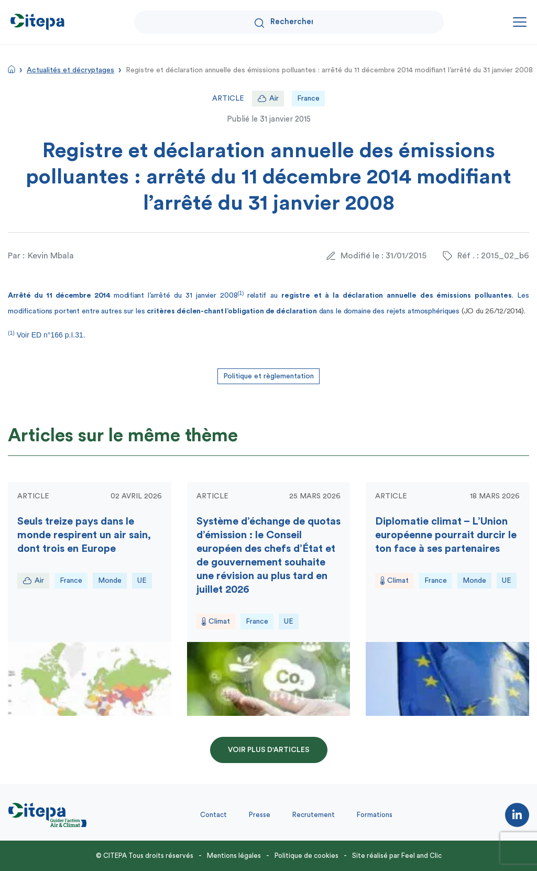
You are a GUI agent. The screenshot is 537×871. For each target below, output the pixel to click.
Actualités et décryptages (70, 70)
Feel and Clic (421, 855)
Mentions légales (234, 855)
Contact (213, 814)
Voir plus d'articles (269, 750)
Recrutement (313, 814)
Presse (259, 814)
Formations (374, 814)
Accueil (11, 69)
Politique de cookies (306, 855)
